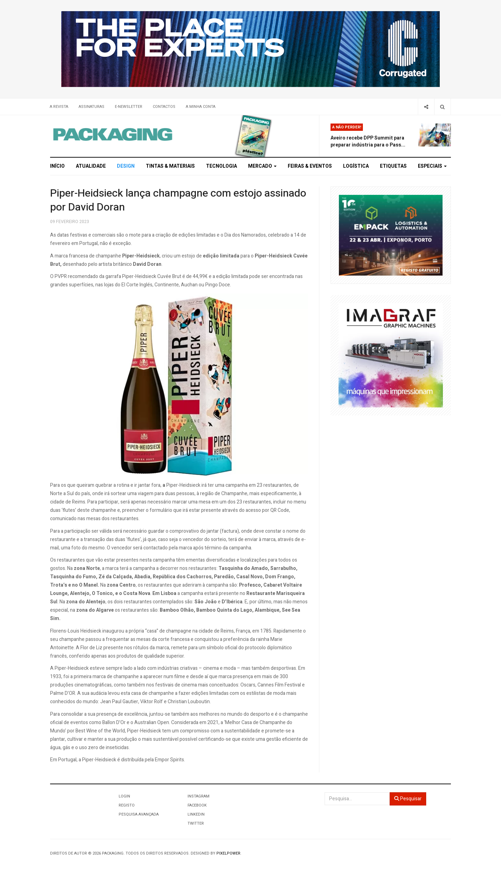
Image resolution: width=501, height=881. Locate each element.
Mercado (262, 166)
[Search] (442, 106)
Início (57, 166)
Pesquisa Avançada (139, 814)
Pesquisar (408, 798)
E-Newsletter (128, 107)
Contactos (164, 107)
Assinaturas (91, 107)
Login (124, 796)
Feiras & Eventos (310, 166)
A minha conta (200, 107)
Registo (127, 805)
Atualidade (91, 166)
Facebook (197, 805)
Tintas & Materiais (170, 166)
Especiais (432, 166)
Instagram (198, 796)
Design (126, 166)
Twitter (196, 823)
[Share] (426, 106)
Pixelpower (228, 853)
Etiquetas (393, 166)
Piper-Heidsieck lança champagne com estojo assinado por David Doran (178, 200)
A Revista (59, 107)
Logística (356, 166)
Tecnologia (221, 166)
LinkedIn (196, 814)
